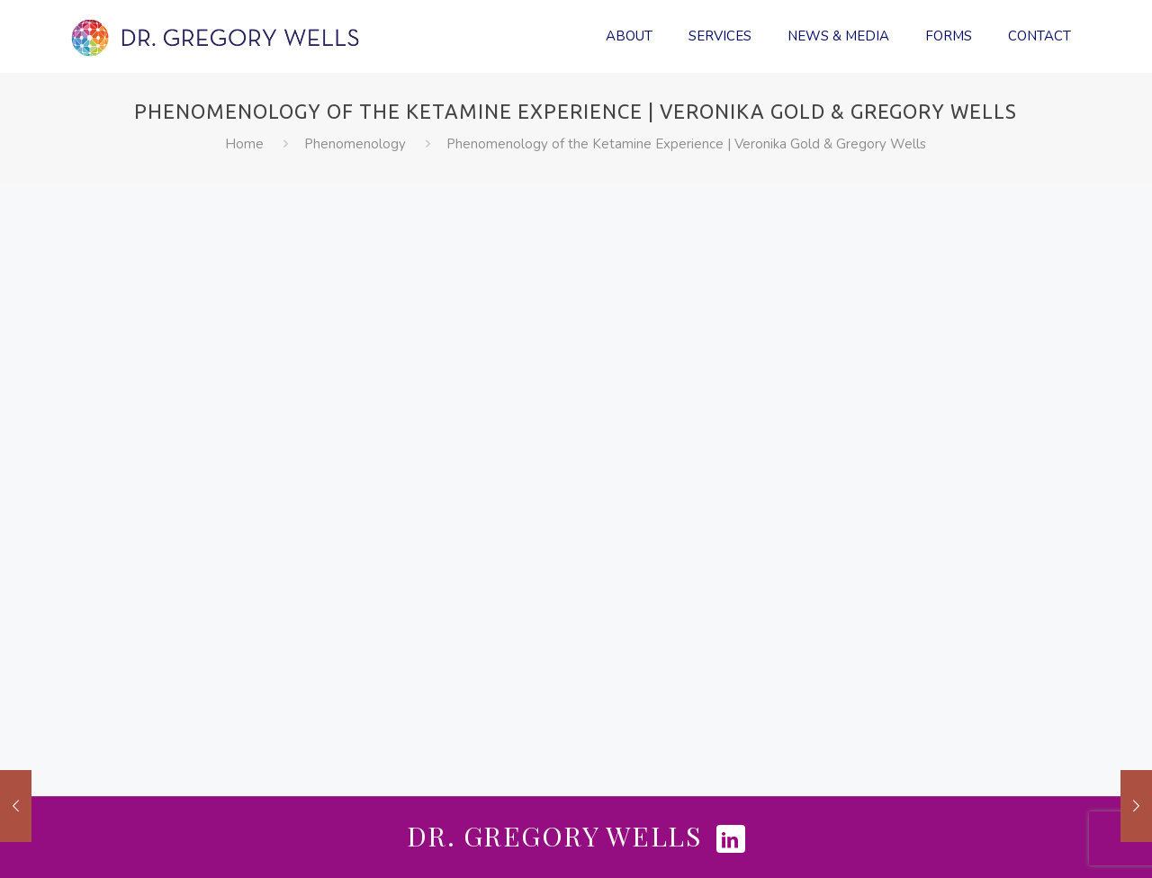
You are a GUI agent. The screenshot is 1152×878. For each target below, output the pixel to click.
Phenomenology (355, 144)
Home (244, 144)
